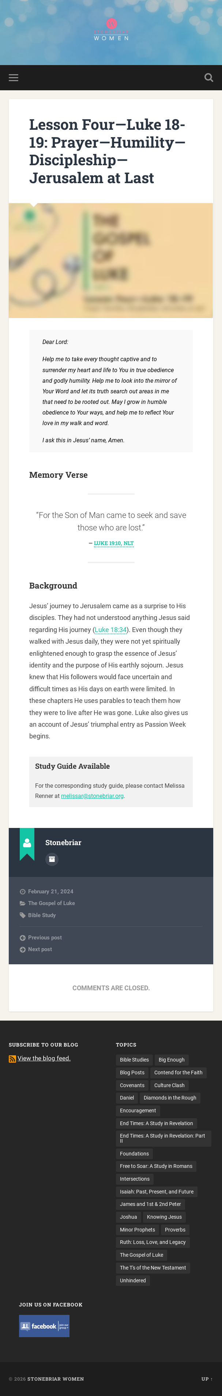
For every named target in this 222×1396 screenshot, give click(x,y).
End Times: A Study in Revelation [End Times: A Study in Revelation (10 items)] (156, 1123)
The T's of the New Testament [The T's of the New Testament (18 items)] (153, 1268)
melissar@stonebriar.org (92, 795)
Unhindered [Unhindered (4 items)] (133, 1280)
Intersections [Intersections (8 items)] (135, 1179)
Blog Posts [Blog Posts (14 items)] (132, 1072)
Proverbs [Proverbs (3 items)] (175, 1230)
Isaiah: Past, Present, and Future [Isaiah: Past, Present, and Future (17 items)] (156, 1192)
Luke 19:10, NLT (114, 543)
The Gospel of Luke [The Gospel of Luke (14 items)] (141, 1255)
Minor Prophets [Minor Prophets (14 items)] (137, 1230)
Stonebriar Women (55, 1379)
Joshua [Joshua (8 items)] (128, 1217)
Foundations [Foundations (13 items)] (134, 1154)
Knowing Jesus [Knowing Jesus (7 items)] (164, 1217)
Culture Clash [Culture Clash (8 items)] (169, 1085)
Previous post (45, 937)
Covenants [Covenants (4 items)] (132, 1085)
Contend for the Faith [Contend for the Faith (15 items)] (178, 1072)
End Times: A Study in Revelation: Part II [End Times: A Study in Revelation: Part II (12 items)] (162, 1138)
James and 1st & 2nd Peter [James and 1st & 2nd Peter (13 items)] (150, 1204)
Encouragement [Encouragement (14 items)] (138, 1110)
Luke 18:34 (111, 629)
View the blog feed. (44, 1058)
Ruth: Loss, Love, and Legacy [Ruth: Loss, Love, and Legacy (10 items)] (153, 1242)
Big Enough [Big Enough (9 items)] (172, 1060)
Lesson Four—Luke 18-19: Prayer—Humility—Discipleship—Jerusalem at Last (107, 150)
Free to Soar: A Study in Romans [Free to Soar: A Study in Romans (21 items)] (156, 1166)
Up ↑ (207, 1379)
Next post (40, 949)
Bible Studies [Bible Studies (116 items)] (134, 1060)
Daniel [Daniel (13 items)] (127, 1098)
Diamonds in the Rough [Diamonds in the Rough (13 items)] (170, 1098)
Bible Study (42, 915)
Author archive (52, 859)
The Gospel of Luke (51, 903)
